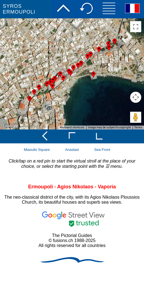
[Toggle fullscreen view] (135, 26)
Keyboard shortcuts (72, 127)
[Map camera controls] (135, 97)
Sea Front (102, 150)
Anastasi (72, 150)
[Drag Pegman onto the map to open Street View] (135, 117)
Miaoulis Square (37, 150)
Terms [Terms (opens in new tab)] (138, 127)
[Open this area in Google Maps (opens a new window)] (10, 125)
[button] (50, 83)
